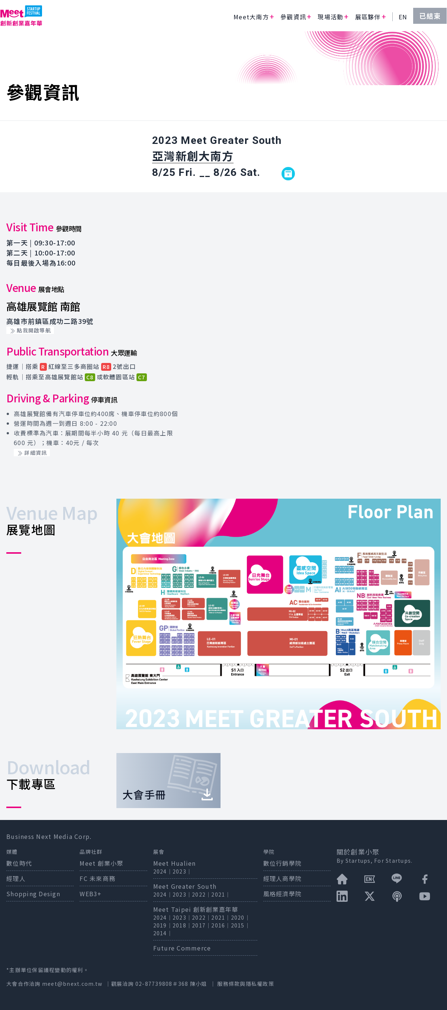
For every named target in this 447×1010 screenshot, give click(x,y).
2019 (160, 925)
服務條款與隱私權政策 (245, 983)
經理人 (16, 878)
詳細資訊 (32, 452)
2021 (218, 894)
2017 (199, 925)
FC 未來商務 (97, 878)
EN (403, 16)
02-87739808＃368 (162, 983)
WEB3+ (91, 893)
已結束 (430, 15)
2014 (160, 933)
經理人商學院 (282, 878)
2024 (160, 871)
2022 (199, 894)
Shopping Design (33, 893)
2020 (238, 917)
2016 (218, 925)
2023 (179, 871)
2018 (179, 925)
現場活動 (330, 16)
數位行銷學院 (282, 863)
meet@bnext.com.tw (72, 983)
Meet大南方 (251, 16)
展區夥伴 (368, 16)
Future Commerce (182, 947)
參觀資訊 (293, 16)
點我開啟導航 (30, 330)
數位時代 (19, 863)
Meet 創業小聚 (101, 863)
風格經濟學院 (282, 893)
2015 (238, 925)
